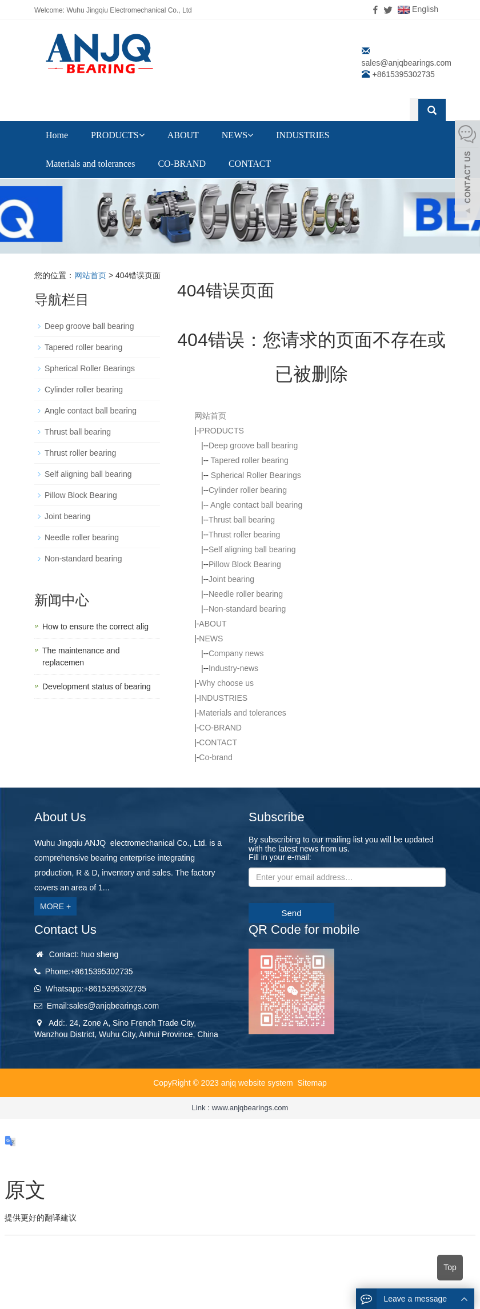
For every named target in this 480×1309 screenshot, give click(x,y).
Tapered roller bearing (249, 460)
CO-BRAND (182, 163)
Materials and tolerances (90, 163)
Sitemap (311, 1082)
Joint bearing (231, 579)
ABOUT (183, 135)
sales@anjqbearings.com (406, 62)
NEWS (237, 135)
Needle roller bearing (246, 594)
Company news (236, 653)
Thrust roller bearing (244, 534)
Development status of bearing (96, 686)
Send (291, 913)
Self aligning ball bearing (252, 549)
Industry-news (233, 668)
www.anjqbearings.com (250, 1107)
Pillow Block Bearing (245, 564)
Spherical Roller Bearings (255, 475)
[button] (142, 135)
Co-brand (215, 757)
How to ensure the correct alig (95, 626)
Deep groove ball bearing (253, 445)
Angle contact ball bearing (255, 504)
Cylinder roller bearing (248, 490)
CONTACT (250, 163)
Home (57, 135)
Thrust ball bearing (242, 519)
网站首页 (90, 275)
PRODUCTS (118, 135)
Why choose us (226, 683)
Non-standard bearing (247, 608)
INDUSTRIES (302, 135)
